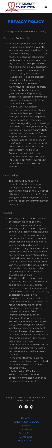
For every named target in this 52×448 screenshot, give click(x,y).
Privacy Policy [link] (26, 433)
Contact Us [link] (26, 437)
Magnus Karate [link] (26, 440)
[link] (19, 6)
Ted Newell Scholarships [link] (26, 422)
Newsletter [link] (26, 429)
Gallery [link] (26, 425)
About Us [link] (26, 418)
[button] (46, 6)
